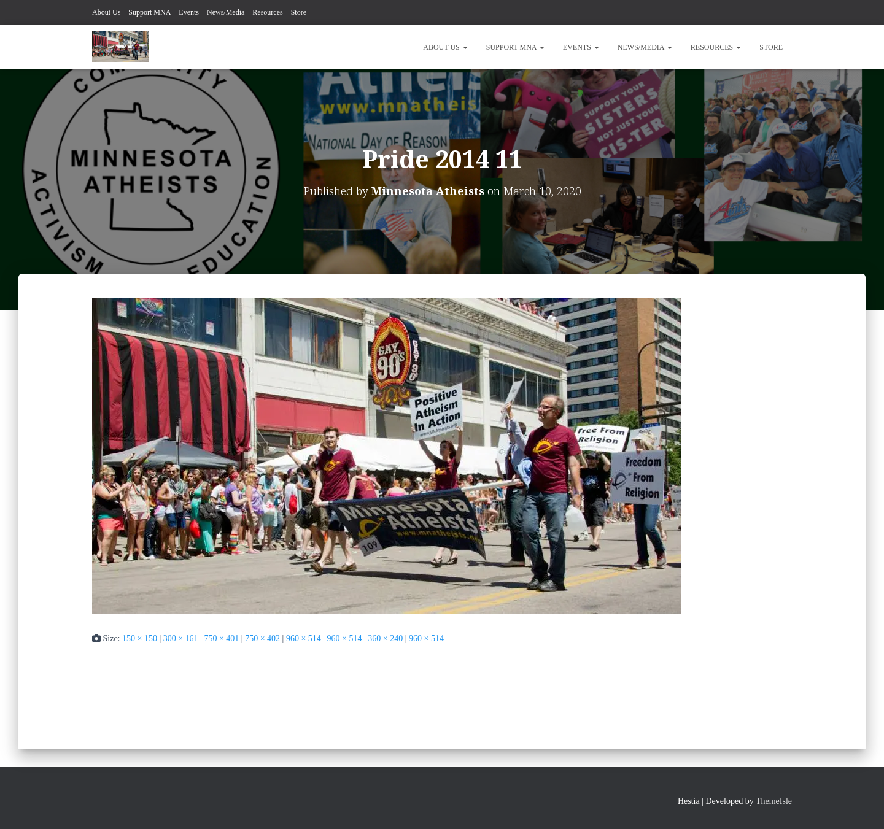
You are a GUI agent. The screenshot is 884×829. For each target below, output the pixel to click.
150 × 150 (139, 638)
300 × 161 (180, 638)
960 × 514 (303, 638)
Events (189, 12)
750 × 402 (262, 638)
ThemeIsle (774, 801)
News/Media (225, 12)
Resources (267, 12)
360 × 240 (385, 638)
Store (298, 12)
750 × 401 (221, 638)
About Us (106, 12)
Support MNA (149, 12)
